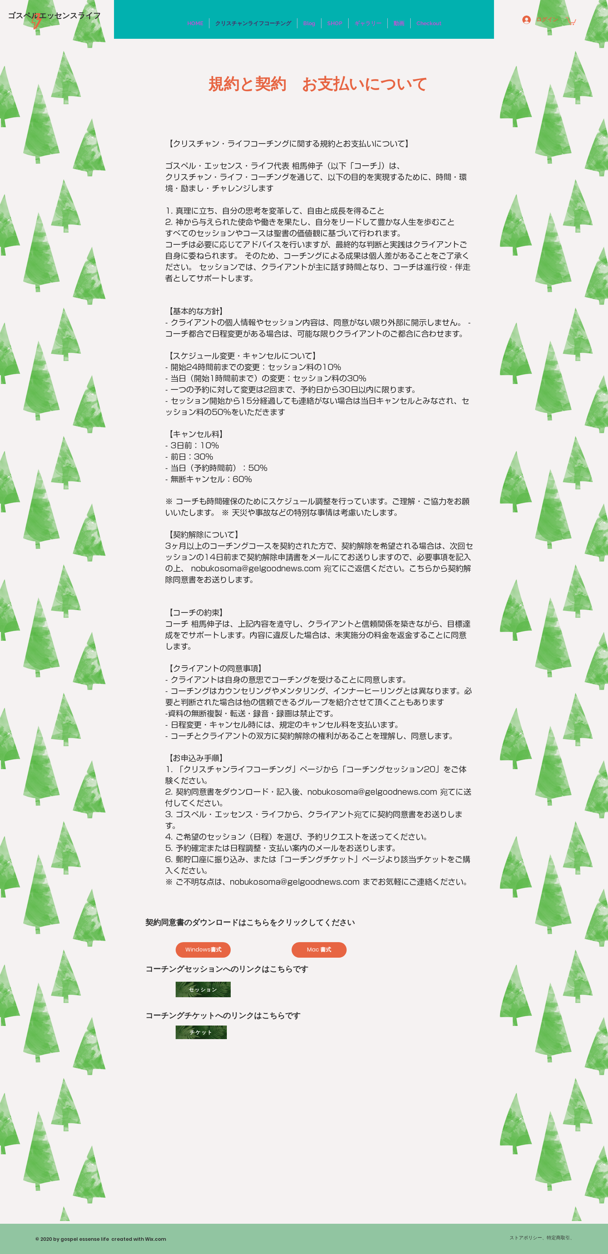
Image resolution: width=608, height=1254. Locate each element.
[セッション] (203, 989)
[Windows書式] (203, 950)
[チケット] (201, 1032)
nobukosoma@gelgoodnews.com (256, 568)
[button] (571, 20)
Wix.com (155, 1239)
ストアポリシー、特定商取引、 (542, 1237)
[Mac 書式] (319, 950)
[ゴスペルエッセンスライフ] (54, 15)
